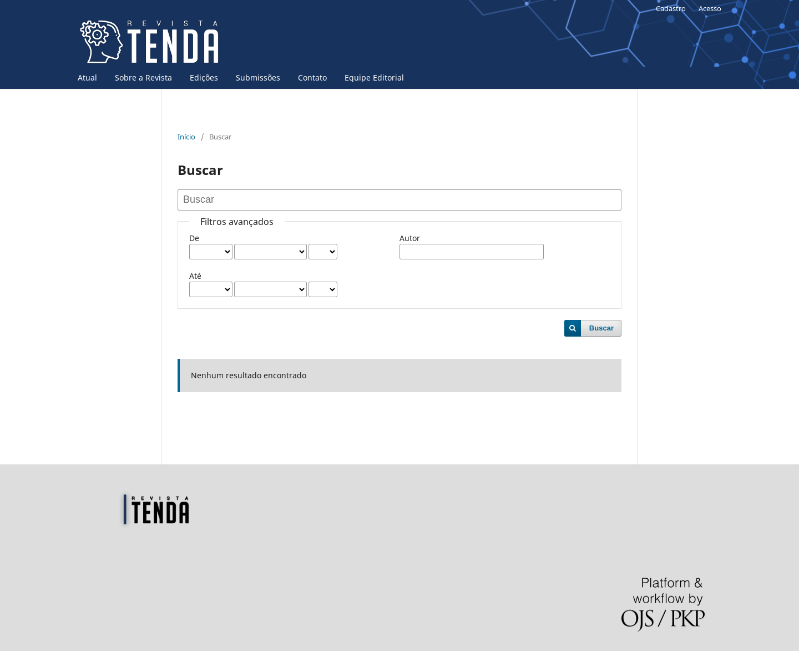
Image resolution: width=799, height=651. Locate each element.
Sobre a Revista (143, 77)
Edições (204, 77)
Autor (410, 238)
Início (186, 137)
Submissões (258, 77)
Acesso (710, 8)
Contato (312, 77)
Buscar (601, 328)
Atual (87, 77)
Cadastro (671, 8)
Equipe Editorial (374, 77)
